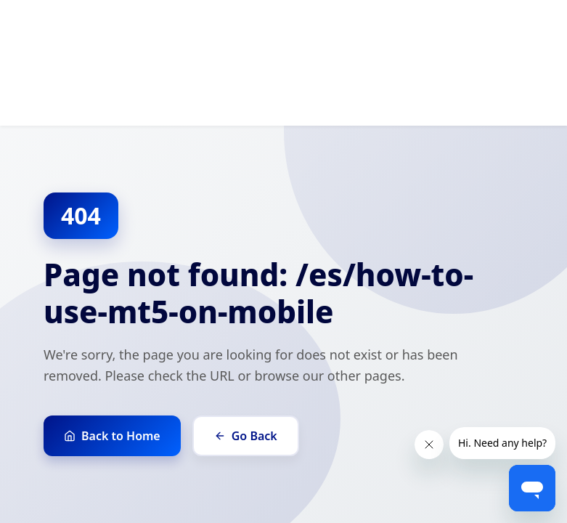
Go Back (245, 436)
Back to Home (112, 436)
